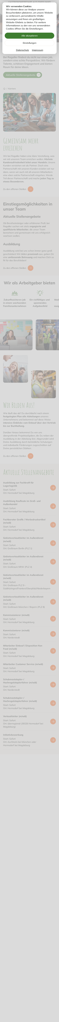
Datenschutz (22, 50)
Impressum (37, 50)
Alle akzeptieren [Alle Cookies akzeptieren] (29, 35)
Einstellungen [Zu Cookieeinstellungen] (29, 43)
